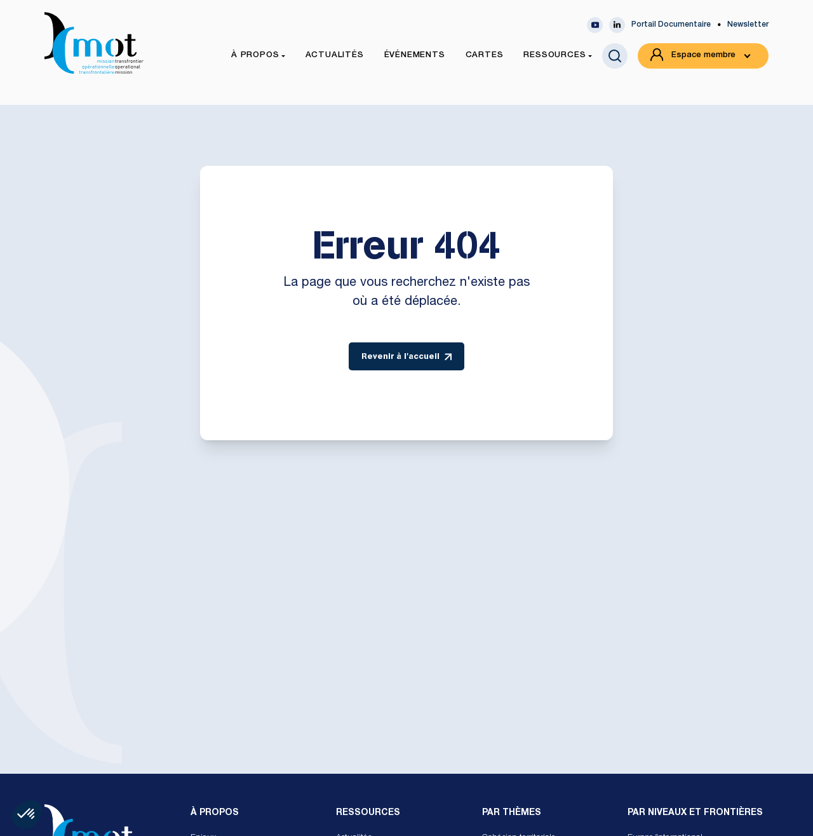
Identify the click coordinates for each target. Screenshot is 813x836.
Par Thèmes (511, 813)
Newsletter (748, 25)
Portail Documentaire (671, 25)
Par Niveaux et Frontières (695, 813)
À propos (215, 813)
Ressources (368, 813)
